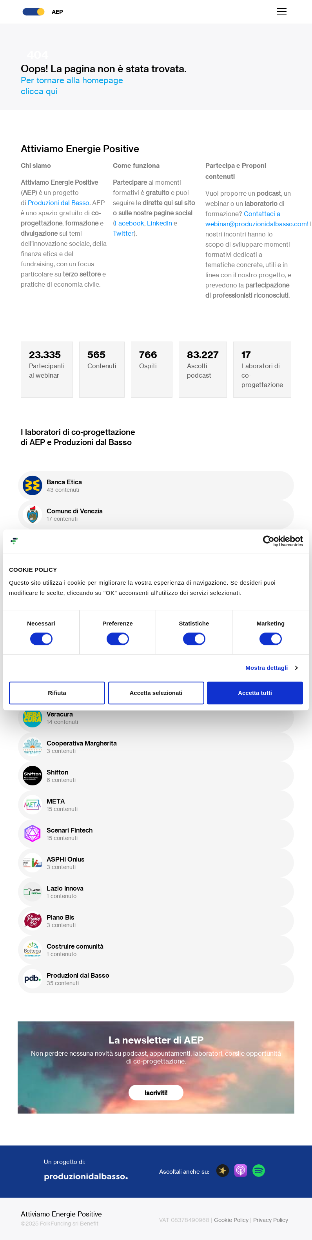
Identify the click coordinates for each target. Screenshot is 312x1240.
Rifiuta (57, 692)
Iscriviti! (156, 1093)
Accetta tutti (255, 692)
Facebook (129, 223)
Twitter (123, 233)
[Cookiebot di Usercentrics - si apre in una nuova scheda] (268, 541)
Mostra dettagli (266, 667)
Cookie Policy (231, 1219)
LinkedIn (159, 223)
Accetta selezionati (155, 692)
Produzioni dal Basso (58, 203)
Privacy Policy (270, 1219)
